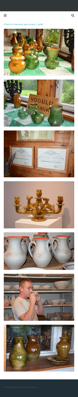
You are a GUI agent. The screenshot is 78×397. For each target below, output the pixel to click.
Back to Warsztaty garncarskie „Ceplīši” (25, 24)
